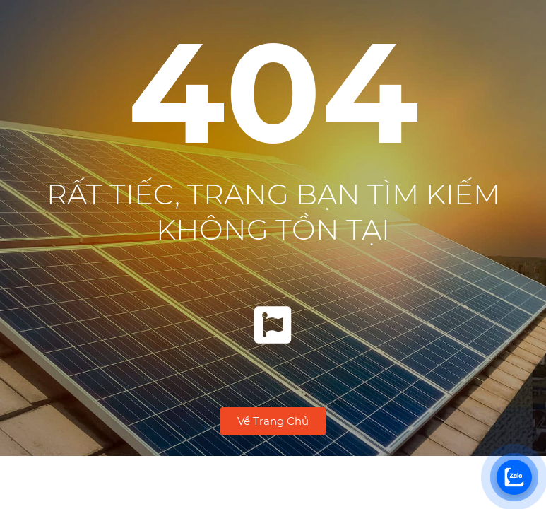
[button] (273, 421)
